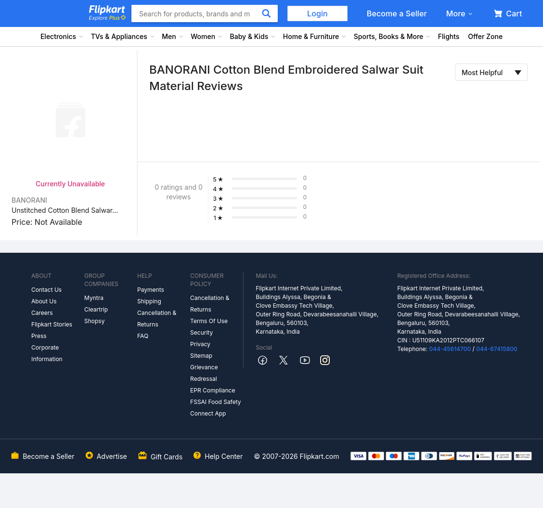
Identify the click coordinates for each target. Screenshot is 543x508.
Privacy (200, 344)
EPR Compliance (212, 390)
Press (39, 335)
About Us (43, 301)
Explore (107, 17)
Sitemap (201, 355)
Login (317, 13)
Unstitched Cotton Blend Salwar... (65, 210)
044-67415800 (496, 348)
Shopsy (94, 321)
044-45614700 (450, 348)
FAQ (142, 335)
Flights (449, 36)
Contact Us (46, 289)
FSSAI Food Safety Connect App (215, 407)
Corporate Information (47, 353)
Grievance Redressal (204, 373)
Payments (150, 289)
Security (201, 332)
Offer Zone (485, 36)
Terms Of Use (209, 321)
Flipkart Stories (51, 324)
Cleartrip (96, 309)
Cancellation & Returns (156, 318)
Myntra (93, 297)
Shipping (149, 301)
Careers (42, 312)
